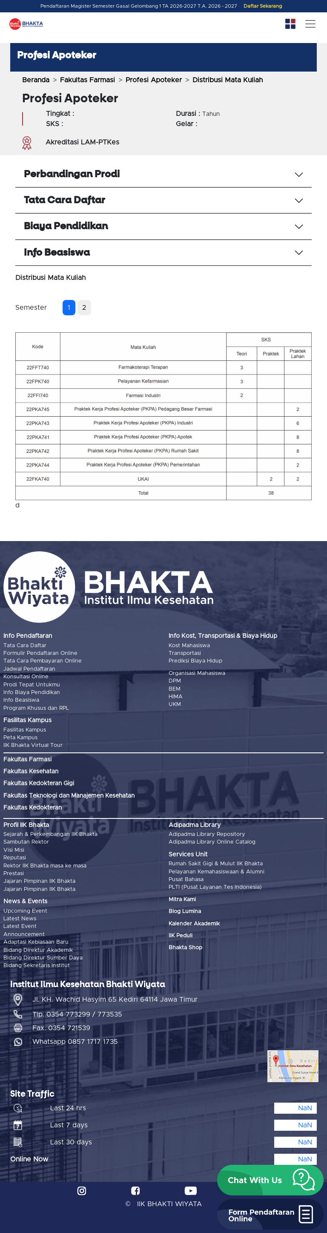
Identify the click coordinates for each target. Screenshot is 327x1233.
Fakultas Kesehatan (30, 772)
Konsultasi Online (26, 677)
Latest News (19, 919)
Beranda (35, 80)
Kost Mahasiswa (189, 645)
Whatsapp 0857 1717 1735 (75, 1041)
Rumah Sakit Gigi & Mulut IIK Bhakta (216, 864)
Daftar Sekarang (263, 6)
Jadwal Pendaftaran (29, 669)
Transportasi (185, 653)
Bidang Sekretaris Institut (36, 965)
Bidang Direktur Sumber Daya (43, 958)
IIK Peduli (180, 936)
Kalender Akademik (194, 924)
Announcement (24, 934)
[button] (270, 1180)
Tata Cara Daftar (24, 645)
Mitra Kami (182, 899)
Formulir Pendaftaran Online (40, 653)
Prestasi (13, 873)
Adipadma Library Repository (207, 834)
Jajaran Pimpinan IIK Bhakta (39, 881)
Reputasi (14, 858)
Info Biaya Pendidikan (31, 692)
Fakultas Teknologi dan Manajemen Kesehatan (69, 796)
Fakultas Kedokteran (32, 808)
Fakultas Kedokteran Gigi (38, 783)
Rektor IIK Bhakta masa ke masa (44, 866)
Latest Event (20, 926)
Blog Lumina (185, 911)
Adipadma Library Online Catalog (212, 842)
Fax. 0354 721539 (61, 1028)
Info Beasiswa (21, 700)
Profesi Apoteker (154, 80)
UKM (175, 704)
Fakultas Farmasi (87, 80)
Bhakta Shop (185, 948)
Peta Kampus (20, 737)
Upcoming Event (25, 911)
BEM (175, 689)
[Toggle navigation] (310, 24)
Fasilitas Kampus (24, 730)
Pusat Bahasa (186, 879)
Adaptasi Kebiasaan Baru (36, 942)
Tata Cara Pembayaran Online (42, 661)
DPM (175, 681)
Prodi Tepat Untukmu (31, 685)
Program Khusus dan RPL (36, 708)
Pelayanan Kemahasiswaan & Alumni (216, 872)
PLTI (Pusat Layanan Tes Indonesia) (215, 887)
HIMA (176, 697)
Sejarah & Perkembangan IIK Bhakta (50, 834)
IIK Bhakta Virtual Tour (33, 745)
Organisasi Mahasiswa (197, 673)
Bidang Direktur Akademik (38, 950)
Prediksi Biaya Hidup (195, 661)
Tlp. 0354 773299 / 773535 (77, 1014)
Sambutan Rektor (26, 842)
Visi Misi (13, 850)
